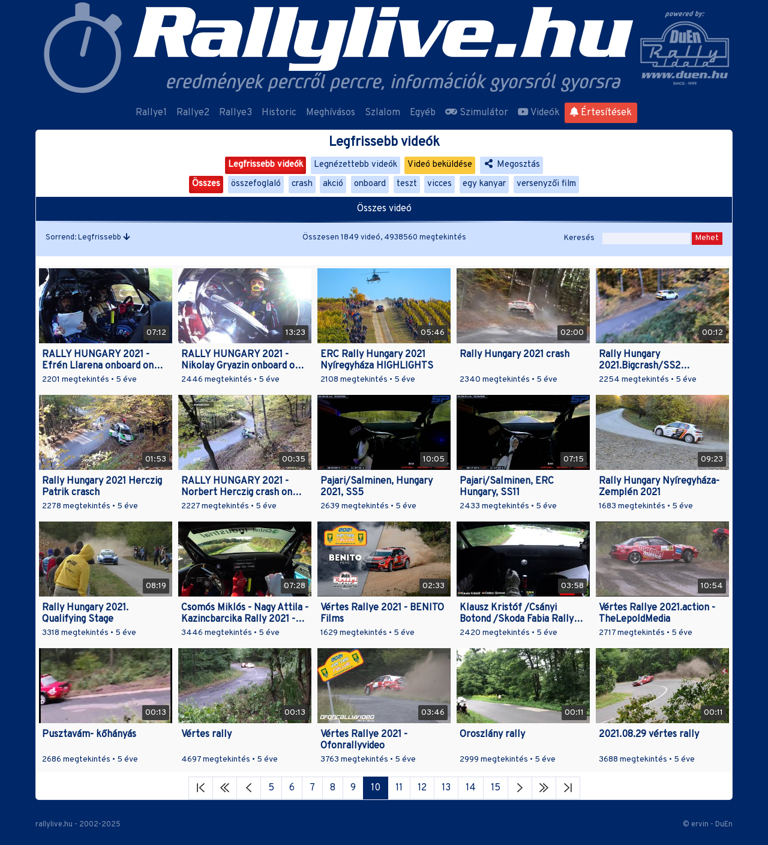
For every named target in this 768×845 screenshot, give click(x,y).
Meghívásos (330, 113)
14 (471, 788)
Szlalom (382, 113)
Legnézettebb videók (355, 164)
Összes (206, 184)
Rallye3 (235, 113)
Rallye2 (192, 113)
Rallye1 (151, 113)
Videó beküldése (439, 164)
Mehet (707, 238)
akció (333, 184)
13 (446, 788)
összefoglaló (256, 184)
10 (375, 788)
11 (399, 788)
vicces (439, 184)
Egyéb (423, 113)
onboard (370, 184)
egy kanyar (484, 184)
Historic (279, 113)
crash (302, 184)
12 (422, 788)
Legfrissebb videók (265, 164)
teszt (407, 184)
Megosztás (511, 164)
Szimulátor (476, 113)
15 (495, 788)
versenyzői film (546, 184)
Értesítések (601, 113)
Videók (539, 113)
